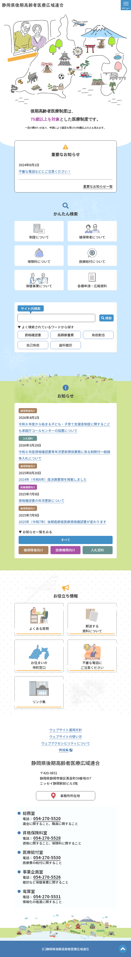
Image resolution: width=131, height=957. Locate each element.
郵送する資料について (92, 628)
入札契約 (97, 549)
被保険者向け (33, 549)
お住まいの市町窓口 (39, 665)
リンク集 (39, 701)
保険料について (39, 261)
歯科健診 (65, 345)
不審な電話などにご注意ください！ (45, 171)
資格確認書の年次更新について (41, 500)
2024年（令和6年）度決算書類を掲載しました (53, 479)
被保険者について (92, 237)
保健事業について (39, 285)
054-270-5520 (47, 818)
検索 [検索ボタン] (106, 318)
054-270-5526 (47, 877)
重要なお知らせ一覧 (98, 186)
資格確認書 (33, 334)
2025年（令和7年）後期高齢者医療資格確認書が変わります (62, 521)
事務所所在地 (65, 796)
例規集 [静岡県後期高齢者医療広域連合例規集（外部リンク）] (65, 749)
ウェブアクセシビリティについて (65, 743)
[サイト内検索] (56, 318)
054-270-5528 (47, 838)
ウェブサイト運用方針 (65, 729)
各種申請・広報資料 (92, 285)
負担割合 (98, 334)
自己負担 (32, 345)
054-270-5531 (47, 896)
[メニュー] (126, 5)
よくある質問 (39, 628)
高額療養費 (65, 334)
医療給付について (92, 261)
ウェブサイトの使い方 (65, 736)
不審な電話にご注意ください (92, 665)
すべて (65, 539)
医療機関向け (65, 549)
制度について (39, 237)
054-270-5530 (47, 857)
